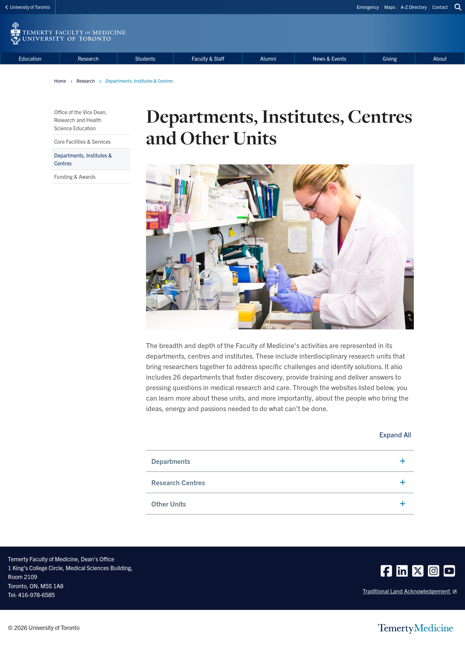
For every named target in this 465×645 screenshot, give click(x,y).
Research (85, 81)
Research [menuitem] (88, 58)
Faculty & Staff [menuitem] (208, 58)
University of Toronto (27, 7)
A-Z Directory (414, 7)
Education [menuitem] (30, 58)
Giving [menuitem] (390, 58)
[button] (280, 460)
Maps (389, 7)
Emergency (368, 7)
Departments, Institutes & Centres (83, 159)
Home (60, 81)
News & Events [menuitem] (329, 58)
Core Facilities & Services (82, 141)
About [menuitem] (440, 58)
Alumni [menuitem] (268, 58)
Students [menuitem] (145, 58)
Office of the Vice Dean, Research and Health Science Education (80, 120)
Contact (440, 7)
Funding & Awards (74, 176)
